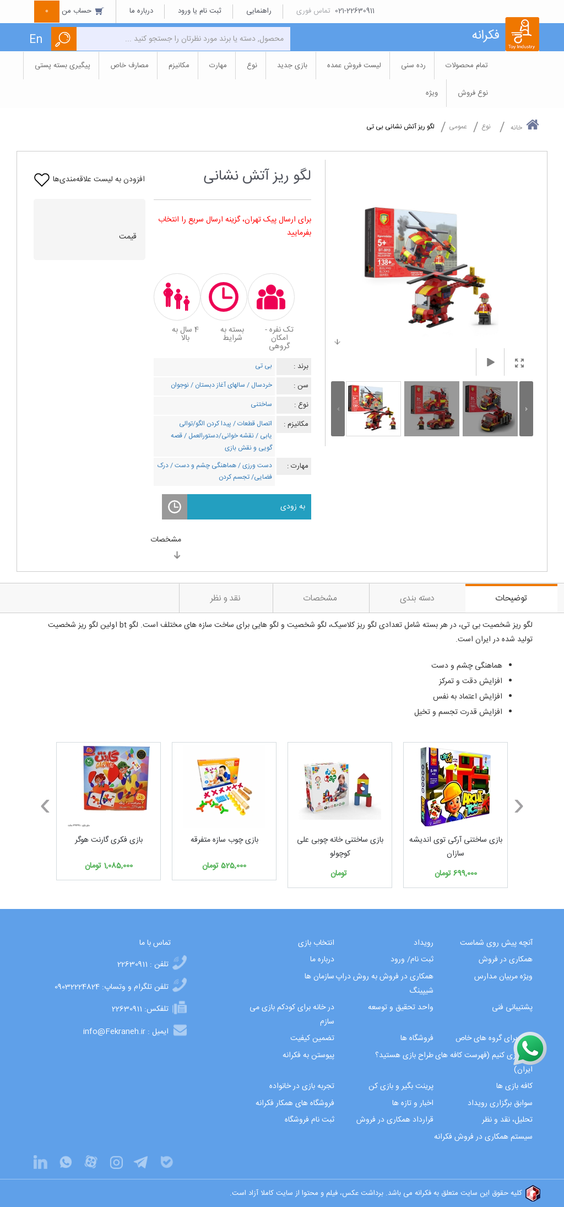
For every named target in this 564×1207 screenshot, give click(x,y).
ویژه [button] (432, 93)
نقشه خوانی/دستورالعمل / (218, 435)
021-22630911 (355, 11)
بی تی (263, 365)
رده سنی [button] (413, 65)
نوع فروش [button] (473, 93)
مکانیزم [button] (179, 65)
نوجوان (180, 385)
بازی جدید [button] (292, 65)
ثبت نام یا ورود (199, 11)
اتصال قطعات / (251, 423)
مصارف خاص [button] (129, 65)
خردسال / (258, 385)
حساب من (69, 11)
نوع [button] (252, 65)
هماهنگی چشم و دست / (202, 465)
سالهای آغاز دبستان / (217, 385)
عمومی (458, 126)
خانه (525, 125)
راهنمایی (259, 11)
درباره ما (141, 11)
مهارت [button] (218, 65)
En (35, 40)
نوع (486, 126)
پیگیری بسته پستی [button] (62, 65)
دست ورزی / (254, 465)
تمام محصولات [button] (467, 65)
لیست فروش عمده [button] (354, 65)
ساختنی (261, 404)
